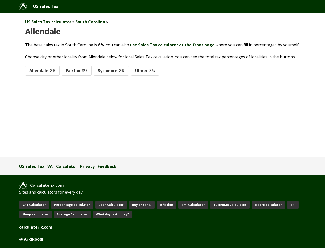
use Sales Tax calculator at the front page (172, 45)
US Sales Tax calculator (48, 22)
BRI (292, 205)
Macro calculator (268, 205)
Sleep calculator (35, 214)
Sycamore (111, 71)
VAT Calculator (62, 166)
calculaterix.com (35, 227)
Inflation (166, 205)
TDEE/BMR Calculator (229, 205)
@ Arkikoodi (31, 239)
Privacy (87, 166)
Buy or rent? (141, 205)
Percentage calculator (72, 205)
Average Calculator (72, 214)
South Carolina (90, 22)
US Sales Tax (45, 6)
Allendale (42, 71)
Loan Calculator (111, 205)
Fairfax (76, 71)
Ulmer (145, 71)
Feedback (107, 166)
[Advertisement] (162, 116)
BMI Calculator (193, 205)
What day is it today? (112, 214)
